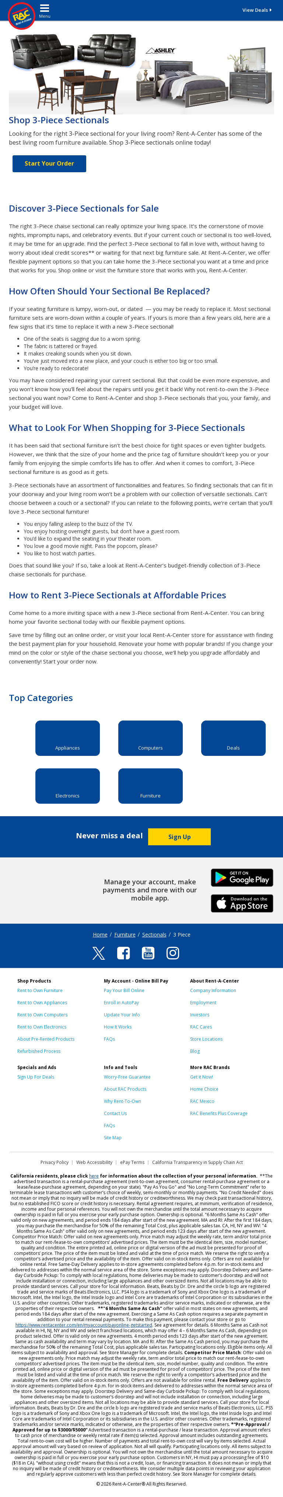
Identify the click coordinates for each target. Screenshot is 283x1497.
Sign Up (179, 837)
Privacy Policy (55, 1162)
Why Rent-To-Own (122, 1101)
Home (100, 934)
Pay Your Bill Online (124, 990)
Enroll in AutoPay (121, 1002)
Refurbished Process (38, 1051)
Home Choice (204, 1089)
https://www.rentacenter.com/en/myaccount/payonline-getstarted (83, 1325)
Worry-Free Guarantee (127, 1077)
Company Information (213, 990)
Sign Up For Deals (35, 1077)
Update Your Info (122, 1015)
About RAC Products (125, 1089)
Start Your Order (49, 163)
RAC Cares (201, 1027)
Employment (203, 1002)
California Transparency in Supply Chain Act (197, 1162)
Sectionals (154, 934)
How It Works (118, 1027)
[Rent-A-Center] (26, 16)
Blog (195, 1051)
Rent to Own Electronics (41, 1027)
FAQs (109, 1039)
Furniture (125, 934)
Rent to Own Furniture (40, 990)
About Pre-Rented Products (45, 1039)
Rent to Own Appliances (42, 1002)
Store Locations (206, 1039)
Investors (199, 1015)
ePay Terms (132, 1162)
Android (242, 877)
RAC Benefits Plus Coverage (219, 1113)
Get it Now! (201, 1077)
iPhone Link (242, 903)
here (94, 1176)
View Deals (255, 10)
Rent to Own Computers (42, 1015)
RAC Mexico (202, 1101)
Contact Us (115, 1113)
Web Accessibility (94, 1162)
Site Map (113, 1138)
